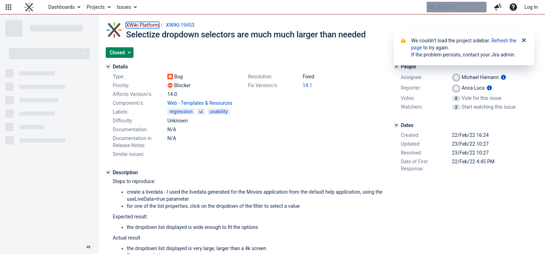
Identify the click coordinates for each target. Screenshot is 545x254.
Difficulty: (123, 120)
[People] (396, 66)
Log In (531, 7)
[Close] (523, 40)
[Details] (108, 66)
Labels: (120, 112)
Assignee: (411, 77)
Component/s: (128, 103)
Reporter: (411, 88)
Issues (124, 7)
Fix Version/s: (263, 85)
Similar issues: (128, 154)
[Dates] (396, 125)
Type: (118, 76)
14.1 (307, 85)
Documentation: (130, 129)
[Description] (108, 172)
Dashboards (61, 7)
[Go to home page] (29, 7)
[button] (8, 7)
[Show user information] (503, 77)
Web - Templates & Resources (200, 103)
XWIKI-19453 (180, 25)
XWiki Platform (142, 25)
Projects (96, 7)
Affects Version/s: (132, 94)
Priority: (121, 85)
